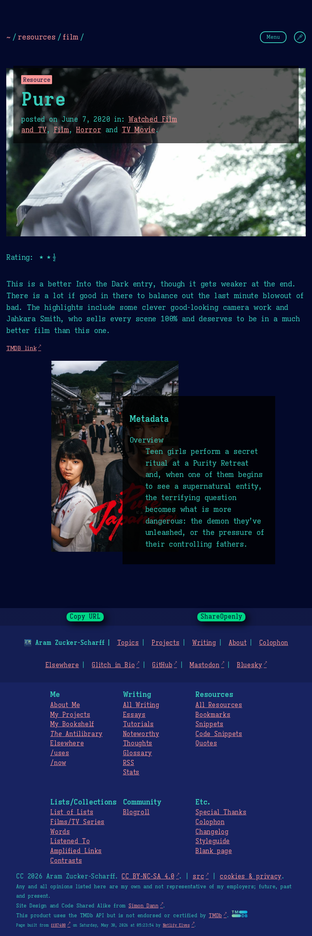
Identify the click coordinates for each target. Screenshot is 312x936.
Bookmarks (212, 715)
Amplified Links (76, 851)
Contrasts (66, 861)
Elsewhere (62, 665)
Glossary (137, 753)
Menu (273, 37)
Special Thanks (220, 812)
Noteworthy (141, 734)
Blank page (213, 851)
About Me (65, 705)
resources (36, 36)
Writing (204, 643)
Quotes (206, 743)
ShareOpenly (221, 617)
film (70, 36)
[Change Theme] (300, 37)
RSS (128, 763)
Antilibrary (76, 734)
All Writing (141, 705)
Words (60, 832)
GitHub (162, 665)
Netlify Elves (176, 925)
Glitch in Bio (113, 665)
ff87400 (58, 925)
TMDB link (21, 348)
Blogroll (136, 812)
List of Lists (71, 812)
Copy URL (85, 617)
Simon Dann (143, 906)
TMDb (215, 916)
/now (58, 763)
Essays (134, 715)
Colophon (273, 643)
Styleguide (212, 841)
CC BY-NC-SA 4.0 (147, 876)
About (237, 643)
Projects (165, 643)
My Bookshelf (72, 724)
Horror (88, 130)
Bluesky (249, 665)
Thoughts (137, 743)
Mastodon (204, 665)
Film (61, 130)
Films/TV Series (77, 822)
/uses (59, 753)
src (198, 876)
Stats (131, 772)
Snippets (209, 724)
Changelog (211, 832)
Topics (128, 643)
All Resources (218, 705)
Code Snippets (218, 734)
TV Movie (138, 130)
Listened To (70, 841)
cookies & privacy (250, 876)
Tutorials (138, 724)
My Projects (70, 715)
